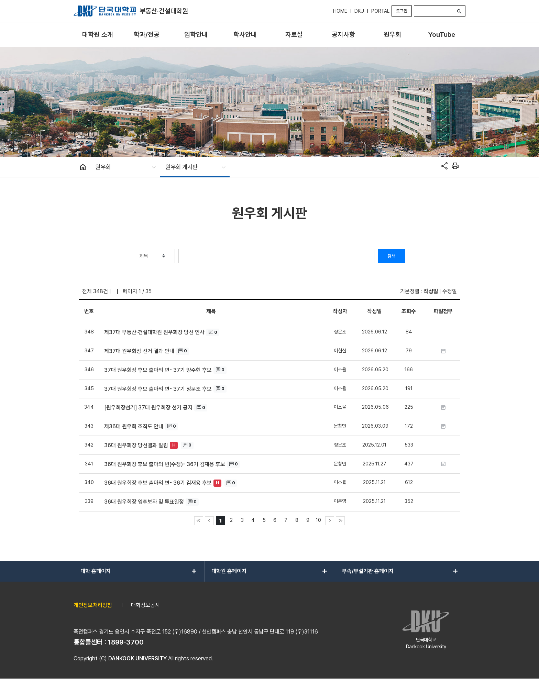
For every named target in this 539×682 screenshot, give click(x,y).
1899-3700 (126, 642)
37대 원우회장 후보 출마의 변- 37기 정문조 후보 (158, 389)
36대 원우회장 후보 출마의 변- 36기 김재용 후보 (158, 483)
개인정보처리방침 (93, 605)
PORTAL (380, 11)
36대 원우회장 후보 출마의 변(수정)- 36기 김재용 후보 (164, 464)
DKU (359, 11)
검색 (391, 256)
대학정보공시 (145, 605)
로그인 (401, 10)
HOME (340, 11)
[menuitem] (97, 35)
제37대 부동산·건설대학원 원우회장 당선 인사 (154, 332)
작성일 (431, 291)
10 (318, 520)
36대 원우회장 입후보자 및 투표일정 (144, 501)
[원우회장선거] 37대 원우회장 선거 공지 (148, 407)
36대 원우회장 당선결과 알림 (136, 445)
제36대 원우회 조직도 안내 (133, 426)
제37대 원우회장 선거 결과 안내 (139, 351)
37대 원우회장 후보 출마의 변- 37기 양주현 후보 (158, 370)
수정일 (449, 291)
